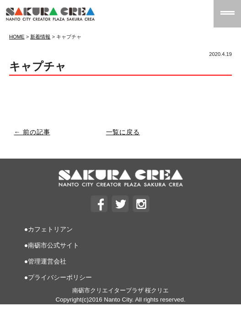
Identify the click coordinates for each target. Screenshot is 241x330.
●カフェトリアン (48, 229)
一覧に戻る (123, 132)
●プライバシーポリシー (58, 277)
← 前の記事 (32, 132)
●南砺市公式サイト (51, 245)
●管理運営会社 (45, 261)
